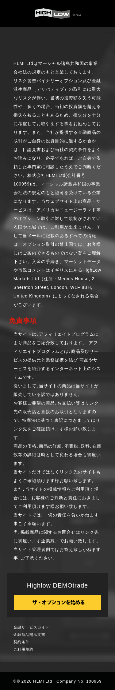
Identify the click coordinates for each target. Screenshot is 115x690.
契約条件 (21, 642)
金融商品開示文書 (29, 634)
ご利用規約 (23, 649)
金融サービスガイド (31, 627)
